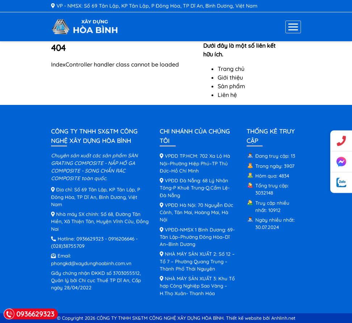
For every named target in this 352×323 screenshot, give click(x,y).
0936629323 (90, 238)
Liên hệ (227, 94)
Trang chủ (231, 68)
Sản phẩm (231, 86)
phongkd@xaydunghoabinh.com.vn (91, 263)
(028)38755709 (68, 246)
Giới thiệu (230, 77)
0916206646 (121, 238)
